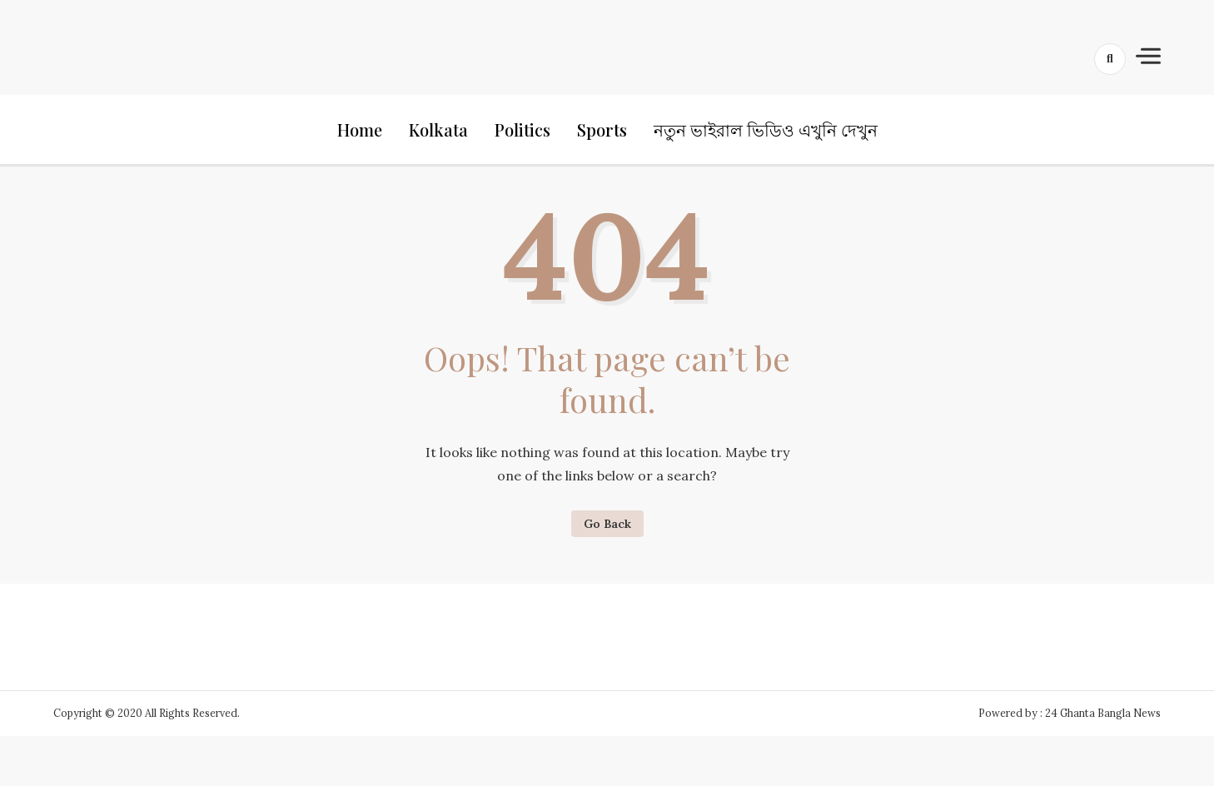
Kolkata (438, 129)
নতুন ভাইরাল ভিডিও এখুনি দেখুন (766, 129)
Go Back (607, 523)
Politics (522, 129)
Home (359, 129)
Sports (602, 129)
